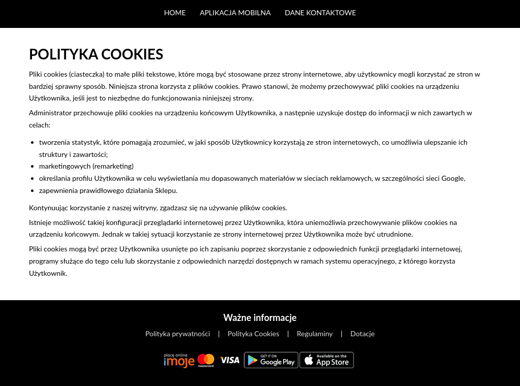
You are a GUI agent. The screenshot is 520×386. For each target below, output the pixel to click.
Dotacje (362, 333)
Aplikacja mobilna (235, 12)
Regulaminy (315, 333)
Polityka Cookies (253, 333)
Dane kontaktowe (320, 12)
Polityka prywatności (177, 333)
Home (175, 12)
